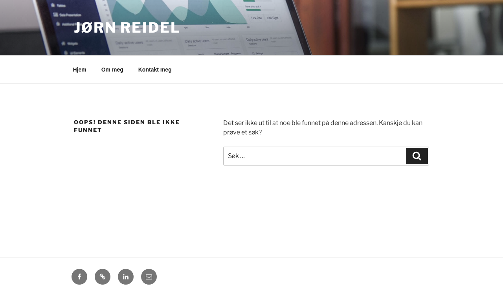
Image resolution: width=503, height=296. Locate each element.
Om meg (112, 69)
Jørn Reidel (127, 27)
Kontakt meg (155, 69)
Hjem (79, 69)
